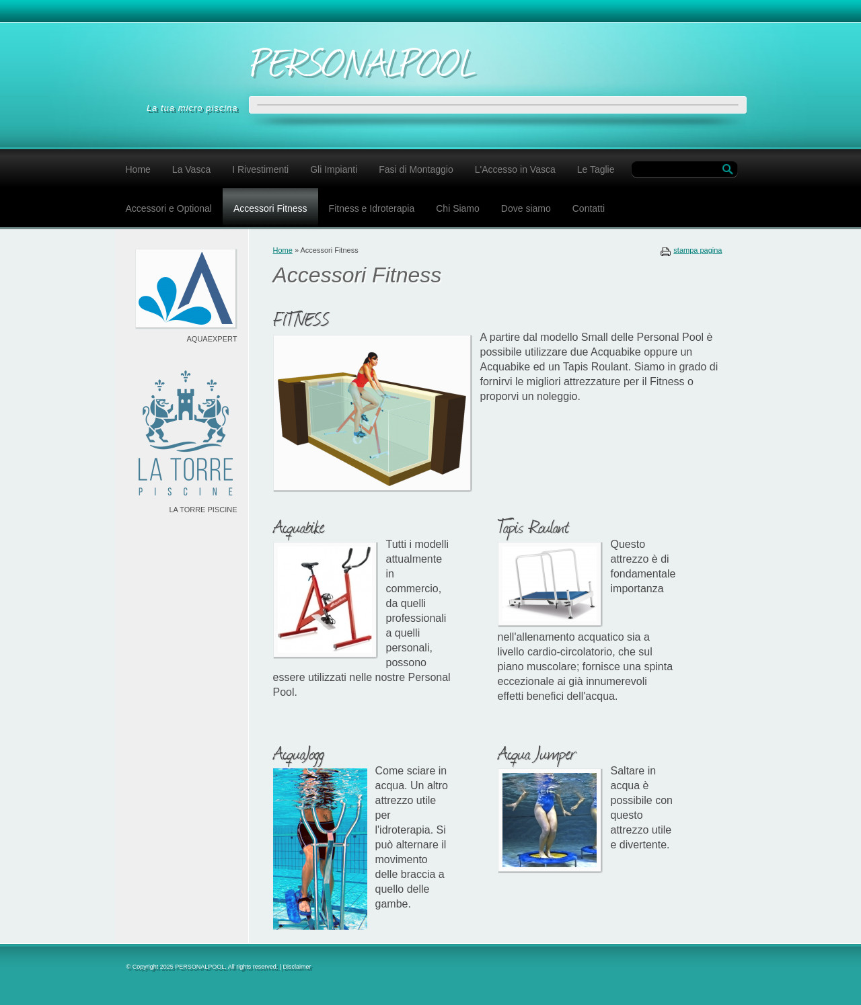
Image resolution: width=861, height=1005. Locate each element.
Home (138, 169)
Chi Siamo (458, 208)
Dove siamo (526, 208)
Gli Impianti (333, 169)
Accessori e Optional (169, 208)
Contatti (588, 208)
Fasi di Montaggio (416, 169)
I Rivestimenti (260, 169)
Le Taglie (596, 169)
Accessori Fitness (270, 208)
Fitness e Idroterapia (372, 208)
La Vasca (191, 169)
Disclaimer (297, 966)
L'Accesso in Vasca (515, 169)
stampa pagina (697, 250)
